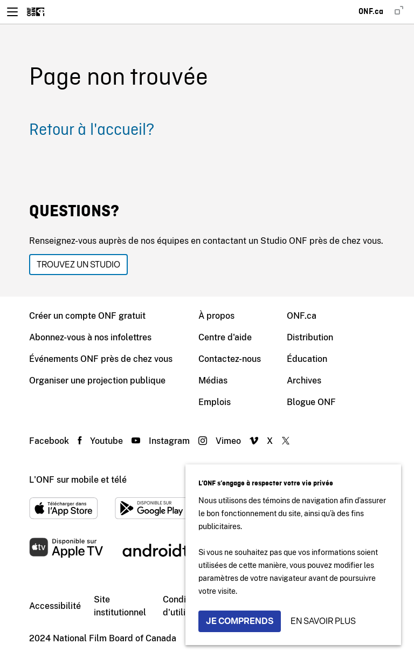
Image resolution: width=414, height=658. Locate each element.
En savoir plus (323, 621)
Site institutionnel (120, 606)
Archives (304, 380)
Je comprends (239, 621)
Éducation (307, 359)
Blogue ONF (311, 402)
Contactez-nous (229, 359)
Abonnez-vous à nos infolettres (90, 337)
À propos (216, 316)
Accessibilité (55, 606)
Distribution (310, 337)
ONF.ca (301, 316)
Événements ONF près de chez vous (100, 359)
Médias (212, 380)
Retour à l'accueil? (91, 130)
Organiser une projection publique (97, 380)
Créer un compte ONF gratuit (87, 316)
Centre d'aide (225, 337)
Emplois (214, 402)
